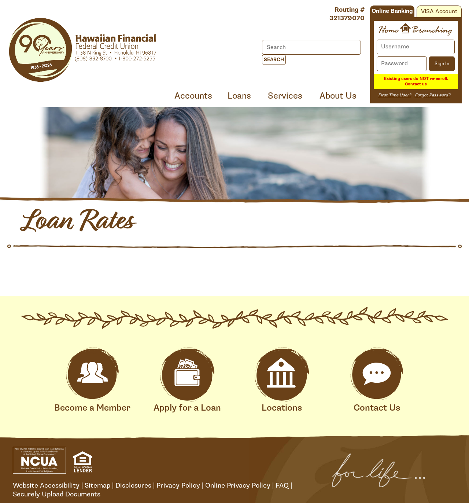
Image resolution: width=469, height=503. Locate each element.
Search (274, 59)
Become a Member (92, 380)
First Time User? (394, 95)
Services (285, 96)
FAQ (282, 485)
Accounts (193, 96)
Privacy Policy (178, 485)
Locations (281, 380)
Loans (239, 96)
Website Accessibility (46, 485)
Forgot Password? (432, 95)
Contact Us (376, 380)
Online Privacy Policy (237, 485)
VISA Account (439, 11)
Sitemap (97, 485)
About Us (338, 96)
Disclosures (133, 485)
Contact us (416, 84)
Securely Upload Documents (56, 494)
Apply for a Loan (187, 380)
